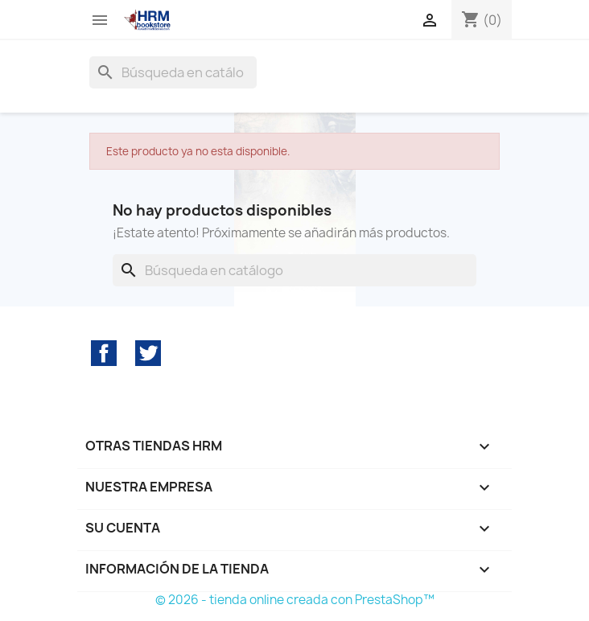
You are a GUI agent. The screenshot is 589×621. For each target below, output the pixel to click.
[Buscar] (173, 72)
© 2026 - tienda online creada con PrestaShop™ (295, 599)
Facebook (104, 353)
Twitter (148, 353)
